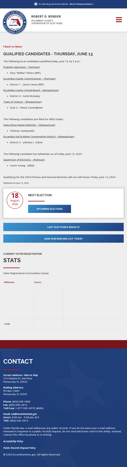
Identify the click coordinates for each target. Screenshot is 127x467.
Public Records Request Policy (19, 447)
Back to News (13, 46)
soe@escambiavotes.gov (24, 414)
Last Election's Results (63, 227)
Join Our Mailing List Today (63, 238)
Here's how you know (80, 4)
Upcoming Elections (49, 208)
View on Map (31, 375)
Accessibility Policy (13, 441)
